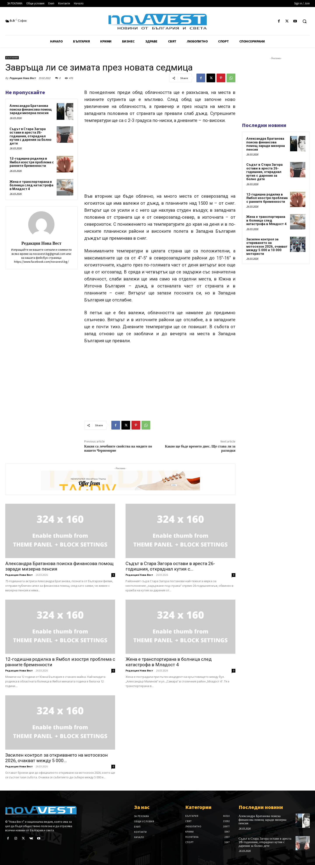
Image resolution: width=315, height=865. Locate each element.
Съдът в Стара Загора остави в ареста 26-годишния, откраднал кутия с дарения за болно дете (30, 136)
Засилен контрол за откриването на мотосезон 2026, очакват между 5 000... (56, 757)
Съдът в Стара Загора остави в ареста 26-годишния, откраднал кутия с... (170, 566)
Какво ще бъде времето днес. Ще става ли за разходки (200, 448)
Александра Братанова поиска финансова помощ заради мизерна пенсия (31, 109)
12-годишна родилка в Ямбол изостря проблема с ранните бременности (32, 162)
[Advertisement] (159, 160)
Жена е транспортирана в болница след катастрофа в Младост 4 (31, 185)
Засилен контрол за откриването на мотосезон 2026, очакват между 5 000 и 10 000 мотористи (266, 246)
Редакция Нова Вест (22, 78)
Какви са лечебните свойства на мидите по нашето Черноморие (118, 448)
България (12, 57)
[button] (304, 21)
